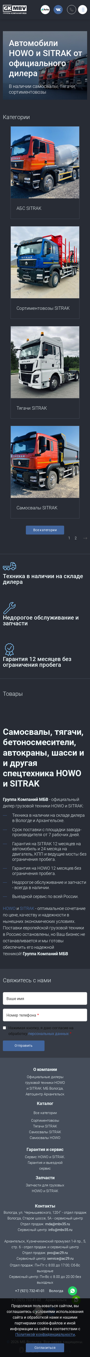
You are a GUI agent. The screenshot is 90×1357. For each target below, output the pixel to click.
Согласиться (45, 1348)
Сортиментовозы (45, 1120)
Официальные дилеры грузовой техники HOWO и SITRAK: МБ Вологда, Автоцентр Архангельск (44, 1086)
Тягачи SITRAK (45, 1126)
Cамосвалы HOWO (45, 1138)
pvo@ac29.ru (57, 1253)
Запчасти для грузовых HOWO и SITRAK (44, 1188)
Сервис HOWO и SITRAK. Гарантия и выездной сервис (44, 1163)
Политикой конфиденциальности (45, 1334)
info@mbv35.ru (60, 1230)
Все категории (45, 530)
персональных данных (48, 1033)
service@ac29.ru (60, 1258)
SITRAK (27, 908)
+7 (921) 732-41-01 (30, 1291)
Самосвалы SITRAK (45, 1132)
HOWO (9, 908)
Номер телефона (21, 1015)
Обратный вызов (71, 9)
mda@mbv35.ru (57, 1224)
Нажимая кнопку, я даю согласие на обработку (40, 1031)
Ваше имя (15, 998)
